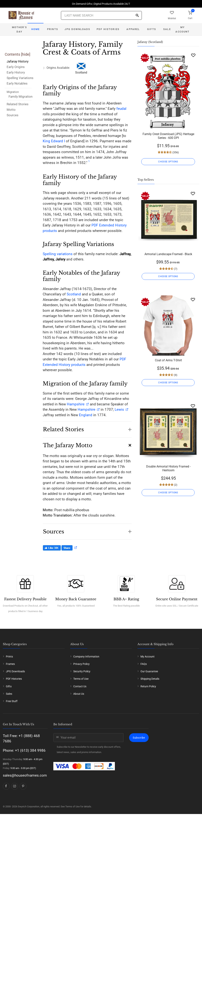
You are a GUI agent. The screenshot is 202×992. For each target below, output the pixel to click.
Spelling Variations (20, 78)
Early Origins (16, 67)
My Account (182, 29)
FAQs (143, 663)
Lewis (119, 409)
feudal (121, 108)
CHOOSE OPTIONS (168, 161)
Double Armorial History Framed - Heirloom (168, 468)
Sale (167, 29)
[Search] (137, 16)
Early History (16, 72)
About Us (78, 693)
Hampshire (75, 404)
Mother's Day (19, 29)
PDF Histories (108, 29)
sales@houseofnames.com (25, 775)
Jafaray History (17, 61)
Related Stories (17, 104)
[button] (87, 428)
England (85, 415)
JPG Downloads (77, 29)
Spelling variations (58, 254)
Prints (52, 29)
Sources (12, 115)
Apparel (133, 29)
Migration (13, 92)
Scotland (74, 294)
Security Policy (81, 671)
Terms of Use (80, 678)
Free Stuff (11, 701)
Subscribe (139, 737)
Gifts (151, 29)
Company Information (86, 656)
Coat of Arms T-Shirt (168, 360)
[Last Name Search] (101, 15)
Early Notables (17, 83)
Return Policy (148, 686)
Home (35, 29)
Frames (10, 663)
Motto (11, 110)
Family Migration (20, 96)
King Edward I (54, 141)
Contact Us (79, 686)
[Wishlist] (193, 55)
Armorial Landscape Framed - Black (168, 254)
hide (25, 54)
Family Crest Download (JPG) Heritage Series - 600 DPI (168, 136)
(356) (175, 152)
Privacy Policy (81, 663)
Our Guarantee (149, 671)
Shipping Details (149, 678)
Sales (9, 693)
